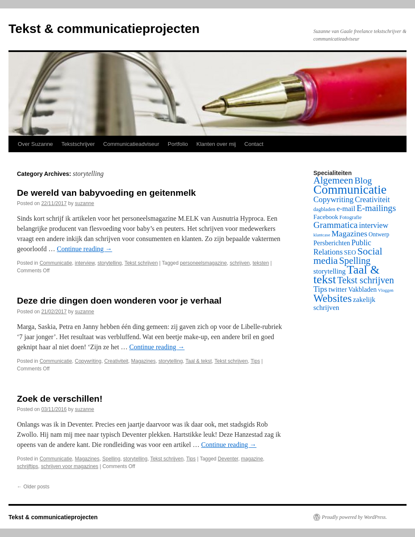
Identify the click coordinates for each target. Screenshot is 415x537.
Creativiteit (116, 361)
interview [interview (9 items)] (373, 225)
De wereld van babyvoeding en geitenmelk (106, 192)
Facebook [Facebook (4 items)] (325, 217)
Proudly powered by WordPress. (354, 517)
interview (85, 263)
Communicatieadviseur (131, 144)
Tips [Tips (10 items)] (320, 289)
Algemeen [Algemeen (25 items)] (333, 180)
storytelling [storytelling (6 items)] (329, 271)
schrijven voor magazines (69, 466)
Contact (253, 144)
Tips (255, 361)
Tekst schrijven (141, 263)
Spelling (111, 459)
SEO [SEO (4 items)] (350, 252)
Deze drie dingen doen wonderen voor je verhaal (119, 300)
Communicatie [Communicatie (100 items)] (350, 189)
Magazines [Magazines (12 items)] (350, 233)
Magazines (143, 361)
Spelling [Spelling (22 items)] (355, 260)
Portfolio (178, 144)
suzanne (84, 203)
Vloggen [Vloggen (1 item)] (386, 290)
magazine (252, 459)
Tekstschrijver (78, 144)
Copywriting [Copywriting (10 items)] (333, 199)
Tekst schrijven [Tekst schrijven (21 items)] (365, 280)
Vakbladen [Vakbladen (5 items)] (362, 289)
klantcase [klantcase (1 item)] (321, 235)
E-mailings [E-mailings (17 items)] (376, 208)
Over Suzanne (35, 144)
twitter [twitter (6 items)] (338, 289)
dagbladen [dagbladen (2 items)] (324, 209)
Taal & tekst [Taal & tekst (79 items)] (346, 274)
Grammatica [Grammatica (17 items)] (335, 225)
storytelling (109, 263)
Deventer (228, 459)
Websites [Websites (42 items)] (332, 298)
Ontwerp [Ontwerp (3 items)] (378, 234)
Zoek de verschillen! (59, 398)
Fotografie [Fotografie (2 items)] (351, 217)
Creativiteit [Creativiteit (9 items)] (372, 199)
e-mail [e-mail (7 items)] (346, 209)
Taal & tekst (198, 361)
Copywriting (88, 361)
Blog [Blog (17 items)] (363, 180)
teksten (260, 263)
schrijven (239, 263)
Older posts (33, 487)
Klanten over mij (216, 144)
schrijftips (27, 466)
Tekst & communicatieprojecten (103, 29)
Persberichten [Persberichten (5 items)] (331, 243)
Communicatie (55, 263)
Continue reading (84, 248)
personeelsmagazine (203, 263)
